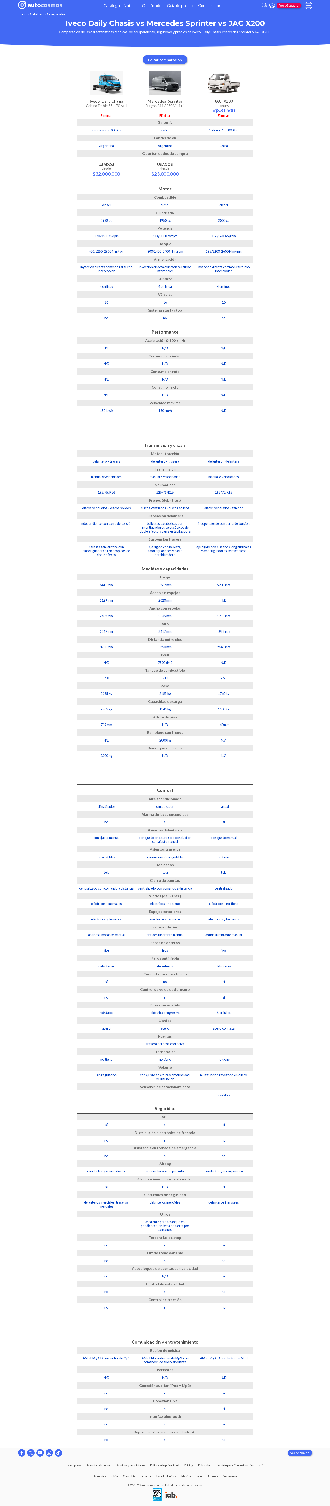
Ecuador (146, 1476)
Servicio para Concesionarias (235, 1465)
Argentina (99, 1476)
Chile (114, 1476)
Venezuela (230, 1476)
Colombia (129, 1476)
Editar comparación (165, 60)
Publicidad (205, 1465)
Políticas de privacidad (164, 1465)
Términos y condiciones (130, 1465)
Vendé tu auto (288, 5)
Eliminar (106, 116)
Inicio (23, 14)
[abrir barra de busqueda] (264, 5)
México (186, 1476)
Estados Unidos (166, 1476)
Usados (106, 169)
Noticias (130, 5)
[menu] (308, 5)
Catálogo (112, 5)
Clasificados (152, 5)
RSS (261, 1465)
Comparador (209, 5)
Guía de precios (180, 5)
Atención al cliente (98, 1465)
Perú (199, 1476)
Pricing (188, 1465)
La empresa (74, 1465)
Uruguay (212, 1476)
